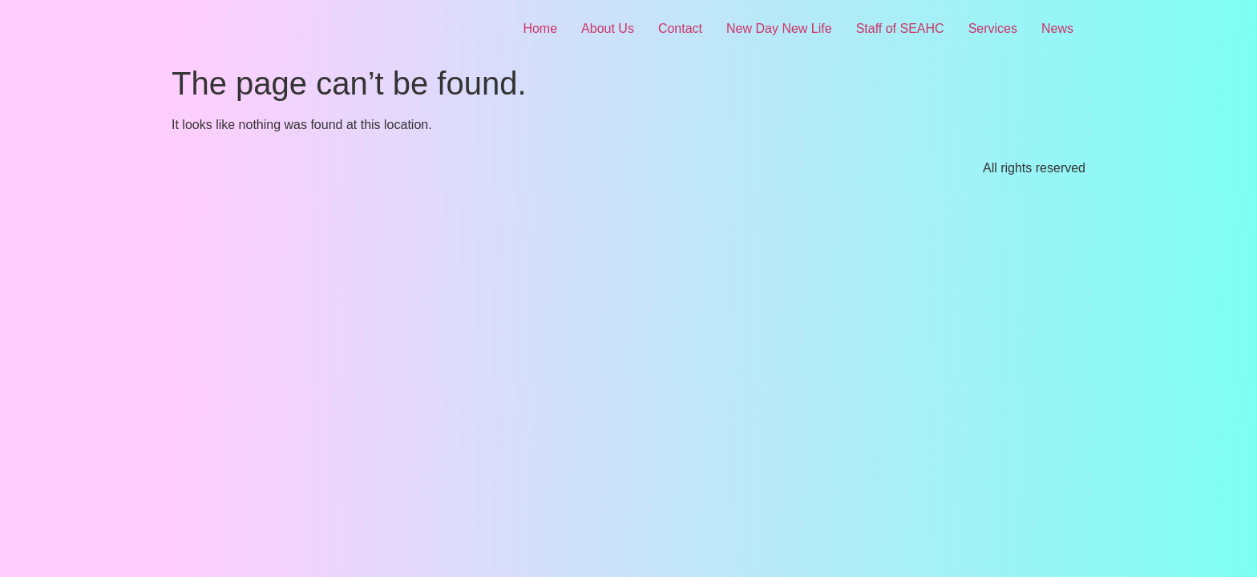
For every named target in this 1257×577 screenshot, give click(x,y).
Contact (680, 28)
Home (540, 28)
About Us (607, 28)
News (1057, 28)
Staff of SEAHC (900, 28)
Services (992, 28)
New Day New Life (779, 28)
